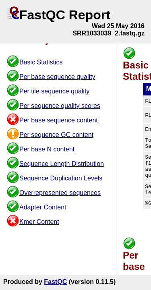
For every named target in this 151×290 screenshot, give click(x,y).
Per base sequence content (58, 120)
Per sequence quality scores (59, 105)
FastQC (55, 281)
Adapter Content (42, 207)
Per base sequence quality (57, 76)
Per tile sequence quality (54, 91)
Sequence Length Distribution (61, 163)
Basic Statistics (41, 62)
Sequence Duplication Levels (60, 178)
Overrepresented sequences (60, 192)
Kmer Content (39, 221)
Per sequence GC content (56, 134)
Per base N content (46, 149)
